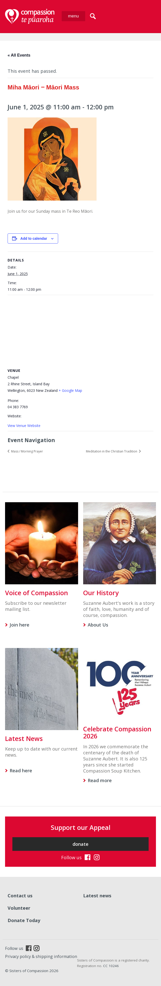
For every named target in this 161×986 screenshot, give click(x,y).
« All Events (19, 55)
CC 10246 (111, 966)
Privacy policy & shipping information (41, 956)
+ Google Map (70, 390)
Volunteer (19, 908)
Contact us (20, 896)
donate (80, 844)
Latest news (97, 896)
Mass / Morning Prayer (26, 451)
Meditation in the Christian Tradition (112, 451)
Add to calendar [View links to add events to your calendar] (33, 238)
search (92, 16)
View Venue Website (24, 425)
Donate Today (24, 920)
